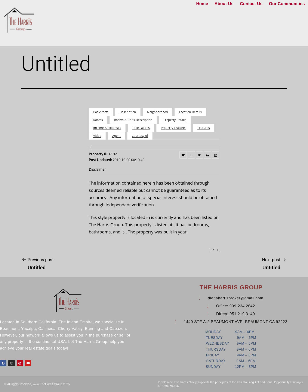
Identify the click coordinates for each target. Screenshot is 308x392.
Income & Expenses (107, 128)
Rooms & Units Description (133, 120)
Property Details (174, 120)
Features (203, 128)
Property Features (173, 128)
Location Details (190, 112)
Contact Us (251, 3)
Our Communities (287, 3)
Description (128, 112)
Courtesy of (140, 136)
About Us (224, 3)
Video (97, 136)
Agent (116, 136)
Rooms (98, 120)
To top (214, 249)
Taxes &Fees (141, 128)
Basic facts (100, 112)
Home (202, 3)
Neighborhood (157, 112)
